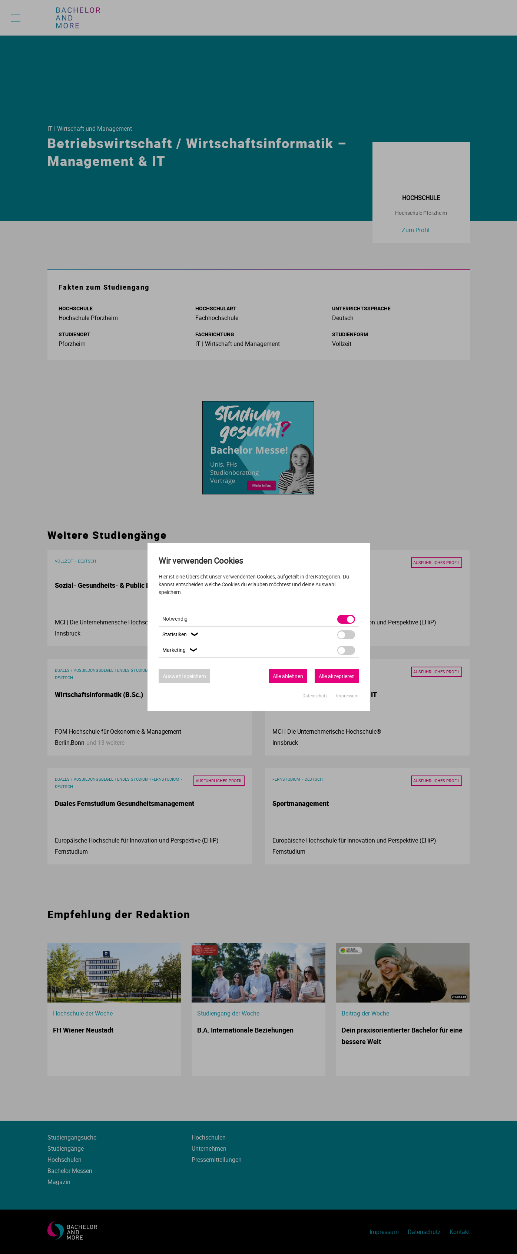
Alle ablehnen (288, 676)
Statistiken (181, 634)
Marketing (180, 649)
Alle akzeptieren (337, 676)
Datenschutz (315, 695)
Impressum (347, 695)
